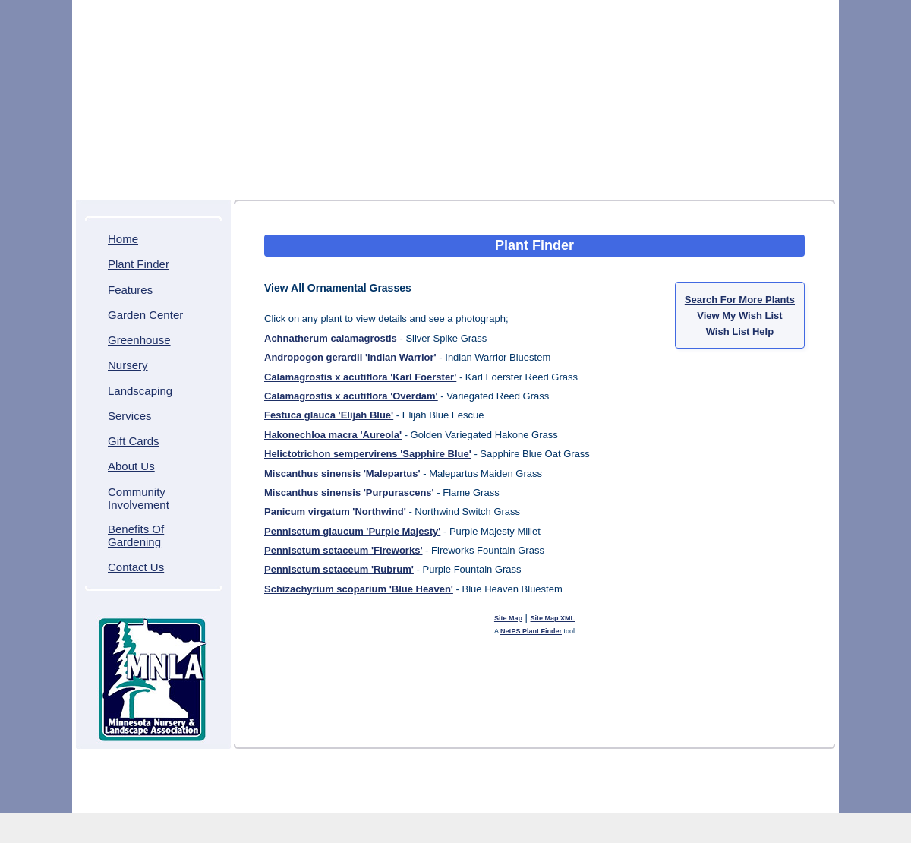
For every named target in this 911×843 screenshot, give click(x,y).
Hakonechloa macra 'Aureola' (333, 434)
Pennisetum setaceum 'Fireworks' (343, 550)
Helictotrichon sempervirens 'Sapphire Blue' (367, 453)
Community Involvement (138, 498)
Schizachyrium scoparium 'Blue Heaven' (358, 589)
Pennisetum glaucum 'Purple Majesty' (352, 531)
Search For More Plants (740, 299)
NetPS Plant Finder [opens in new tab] (531, 631)
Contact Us (136, 566)
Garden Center (145, 314)
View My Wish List (739, 315)
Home (123, 238)
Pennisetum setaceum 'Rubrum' (339, 569)
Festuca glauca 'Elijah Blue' (328, 415)
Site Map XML (553, 618)
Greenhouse (139, 339)
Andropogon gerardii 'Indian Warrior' (350, 357)
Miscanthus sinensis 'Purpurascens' (349, 492)
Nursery (128, 364)
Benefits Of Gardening (136, 535)
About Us (131, 465)
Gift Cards (133, 440)
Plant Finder (138, 263)
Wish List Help (740, 331)
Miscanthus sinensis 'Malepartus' (342, 473)
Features (130, 289)
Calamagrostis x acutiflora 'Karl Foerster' (360, 377)
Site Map (508, 618)
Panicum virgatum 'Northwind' (335, 511)
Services (130, 415)
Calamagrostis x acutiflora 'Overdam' (351, 396)
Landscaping (140, 390)
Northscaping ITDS (500, 798)
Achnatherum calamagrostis (330, 338)
